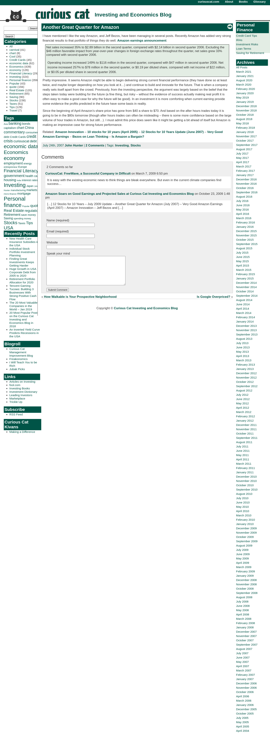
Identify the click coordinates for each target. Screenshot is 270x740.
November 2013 (246, 330)
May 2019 (242, 97)
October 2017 (245, 140)
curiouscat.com (208, 1)
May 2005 (242, 722)
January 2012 (245, 420)
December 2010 (246, 476)
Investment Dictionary (23, 391)
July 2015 (242, 252)
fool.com (14, 385)
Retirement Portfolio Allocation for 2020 (22, 280)
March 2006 (243, 700)
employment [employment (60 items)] (13, 163)
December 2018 (246, 106)
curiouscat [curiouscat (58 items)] (21, 141)
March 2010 (243, 515)
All (11, 46)
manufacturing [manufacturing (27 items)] (18, 190)
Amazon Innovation (69, 132)
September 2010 (246, 489)
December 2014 (246, 282)
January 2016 (245, 226)
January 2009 (245, 575)
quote (13, 86)
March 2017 (243, 166)
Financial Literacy (20, 73)
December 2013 (246, 325)
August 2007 (244, 648)
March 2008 (243, 618)
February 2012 (245, 416)
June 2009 (243, 554)
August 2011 (244, 442)
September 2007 (246, 644)
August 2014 (244, 300)
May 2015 (242, 261)
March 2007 (243, 670)
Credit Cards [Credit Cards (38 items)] (18, 136)
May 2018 (242, 123)
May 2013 (242, 351)
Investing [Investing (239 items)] (15, 185)
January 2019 (245, 101)
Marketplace (17, 398)
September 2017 (246, 144)
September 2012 (246, 386)
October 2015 (245, 239)
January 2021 (245, 76)
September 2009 (246, 541)
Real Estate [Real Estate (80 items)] (14, 210)
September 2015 (246, 244)
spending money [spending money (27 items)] (22, 218)
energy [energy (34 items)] (28, 163)
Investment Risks (247, 44)
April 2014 (242, 308)
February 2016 (245, 222)
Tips (12, 107)
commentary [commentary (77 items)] (14, 132)
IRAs (239, 40)
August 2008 (244, 597)
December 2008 (246, 580)
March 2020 (243, 84)
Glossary (259, 1)
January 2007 (245, 679)
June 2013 (243, 347)
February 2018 (245, 127)
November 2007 (246, 636)
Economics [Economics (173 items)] (16, 152)
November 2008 (246, 584)
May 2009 (242, 558)
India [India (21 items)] (19, 180)
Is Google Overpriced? (213, 302)
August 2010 (244, 493)
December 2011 (246, 424)
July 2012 (242, 394)
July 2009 (242, 549)
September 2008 (246, 592)
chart (12, 53)
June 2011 (243, 450)
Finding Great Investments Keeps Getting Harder (21, 262)
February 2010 (245, 519)
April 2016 (242, 213)
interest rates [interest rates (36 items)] (30, 180)
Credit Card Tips (246, 35)
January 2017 (245, 175)
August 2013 (244, 338)
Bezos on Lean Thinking (90, 136)
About (229, 1)
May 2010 (242, 506)
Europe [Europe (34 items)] (22, 166)
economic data (18, 63)
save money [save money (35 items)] (28, 214)
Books (243, 1)
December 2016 (246, 179)
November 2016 (246, 183)
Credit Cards (17, 59)
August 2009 (244, 545)
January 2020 (245, 93)
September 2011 (246, 437)
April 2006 (242, 696)
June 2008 (243, 605)
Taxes (13, 103)
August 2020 (244, 80)
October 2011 (245, 433)
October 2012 (245, 381)
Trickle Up (15, 401)
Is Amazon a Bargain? (128, 136)
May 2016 (242, 209)
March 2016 (243, 218)
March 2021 (243, 71)
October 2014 (245, 291)
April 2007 (242, 666)
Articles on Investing (22, 381)
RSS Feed (16, 414)
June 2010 (243, 502)
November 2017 (246, 136)
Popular (14, 83)
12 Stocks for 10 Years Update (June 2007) (172, 132)
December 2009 (246, 528)
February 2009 (245, 571)
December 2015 (246, 231)
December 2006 (246, 683)
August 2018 (244, 119)
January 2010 (245, 524)
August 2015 (244, 248)
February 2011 (245, 468)
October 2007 (245, 640)
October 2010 (245, 485)
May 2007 (242, 661)
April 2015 (242, 265)
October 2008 (245, 588)
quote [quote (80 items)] (35, 205)
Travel (13, 110)
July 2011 (242, 446)
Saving (13, 97)
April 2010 (242, 511)
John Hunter (74, 145)
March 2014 (243, 312)
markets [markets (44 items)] (31, 190)
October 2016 (245, 188)
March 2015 (243, 269)
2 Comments (95, 145)
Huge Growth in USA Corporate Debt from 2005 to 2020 (22, 272)
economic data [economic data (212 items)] (21, 146)
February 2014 (245, 317)
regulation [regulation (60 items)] (32, 211)
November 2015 (246, 235)
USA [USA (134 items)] (8, 227)
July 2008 (242, 601)
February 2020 (245, 88)
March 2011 (243, 463)
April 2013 (242, 356)
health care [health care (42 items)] (32, 176)
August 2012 (244, 390)
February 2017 (245, 170)
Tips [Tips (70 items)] (29, 223)
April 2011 (242, 459)
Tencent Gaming (20, 285)
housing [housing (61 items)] (10, 180)
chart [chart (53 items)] (20, 128)
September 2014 (246, 295)
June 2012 (243, 399)
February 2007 (245, 674)
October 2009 (245, 536)
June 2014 (243, 304)
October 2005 (245, 713)
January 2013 (245, 368)
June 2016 (243, 205)
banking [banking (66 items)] (15, 123)
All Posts (241, 67)
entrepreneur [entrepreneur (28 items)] (10, 167)
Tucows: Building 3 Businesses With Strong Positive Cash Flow (22, 294)
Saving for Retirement (250, 53)
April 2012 (242, 407)
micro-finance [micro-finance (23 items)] (10, 194)
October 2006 (245, 692)
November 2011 (246, 429)
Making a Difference (22, 431)
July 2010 (242, 498)
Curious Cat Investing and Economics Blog (146, 314)
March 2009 (243, 567)
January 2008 (245, 627)
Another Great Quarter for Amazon (81, 27)
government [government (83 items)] (14, 175)
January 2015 (245, 278)
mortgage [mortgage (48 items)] (24, 193)
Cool (12, 56)
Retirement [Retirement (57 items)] (12, 215)
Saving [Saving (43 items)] (8, 218)
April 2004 (242, 730)
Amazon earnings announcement (141, 40)
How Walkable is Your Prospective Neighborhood (80, 302)
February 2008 (245, 623)
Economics (16, 66)
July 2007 (242, 653)
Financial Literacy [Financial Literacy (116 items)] (21, 170)
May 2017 (242, 157)
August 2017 (244, 149)
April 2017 (242, 162)
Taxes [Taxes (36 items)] (21, 223)
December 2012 (246, 373)
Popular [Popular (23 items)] (26, 206)
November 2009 (246, 532)
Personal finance (20, 80)
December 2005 (246, 709)
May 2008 (242, 610)
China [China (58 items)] (29, 128)
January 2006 (245, 704)
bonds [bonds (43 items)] (26, 123)
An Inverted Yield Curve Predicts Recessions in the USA (24, 333)
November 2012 (246, 377)
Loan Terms (243, 48)
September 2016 (246, 192)
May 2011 (242, 455)
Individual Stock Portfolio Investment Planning (22, 252)
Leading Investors (20, 395)
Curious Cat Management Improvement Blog (21, 352)
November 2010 (246, 480)
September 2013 (246, 334)
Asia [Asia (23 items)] (6, 124)
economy (15, 70)
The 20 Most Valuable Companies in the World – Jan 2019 (23, 306)
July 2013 (242, 343)
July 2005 (242, 717)
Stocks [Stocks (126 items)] (10, 222)
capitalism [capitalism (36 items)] (10, 127)
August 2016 (244, 196)
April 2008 (242, 614)
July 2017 (242, 153)
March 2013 (243, 360)
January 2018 (245, 132)
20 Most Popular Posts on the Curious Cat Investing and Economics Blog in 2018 (24, 319)
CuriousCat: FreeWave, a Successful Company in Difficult (88, 173)
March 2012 (243, 412)
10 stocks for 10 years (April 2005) (112, 132)
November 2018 (246, 110)
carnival (14, 49)
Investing (15, 76)
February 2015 (245, 274)
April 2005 (242, 726)
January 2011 (245, 472)
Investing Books (19, 388)
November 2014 (246, 287)
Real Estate (16, 90)
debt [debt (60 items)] (33, 141)
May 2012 (242, 403)
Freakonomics (18, 359)
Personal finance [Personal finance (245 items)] (15, 202)
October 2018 (245, 114)
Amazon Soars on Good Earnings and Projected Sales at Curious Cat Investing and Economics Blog (119, 194)
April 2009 (242, 562)
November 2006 (246, 687)
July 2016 (242, 200)
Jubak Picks (17, 369)
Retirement (16, 93)
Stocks (13, 100)
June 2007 (243, 657)
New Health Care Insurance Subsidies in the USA (24, 242)
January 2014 (245, 321)
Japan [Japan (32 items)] (30, 185)
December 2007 (246, 631)
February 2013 (245, 364)
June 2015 (243, 256)
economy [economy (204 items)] (14, 158)
